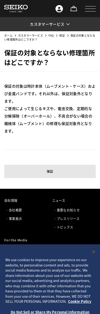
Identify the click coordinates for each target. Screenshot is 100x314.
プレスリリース (68, 218)
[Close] (93, 260)
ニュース (58, 200)
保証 (62, 35)
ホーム (8, 35)
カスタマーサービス (30, 35)
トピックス (65, 227)
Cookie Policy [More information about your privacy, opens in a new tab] (79, 310)
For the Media (15, 240)
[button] (90, 8)
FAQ (51, 35)
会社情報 (10, 200)
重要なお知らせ (68, 210)
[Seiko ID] (59, 8)
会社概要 (15, 210)
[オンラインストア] (73, 8)
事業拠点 (15, 218)
